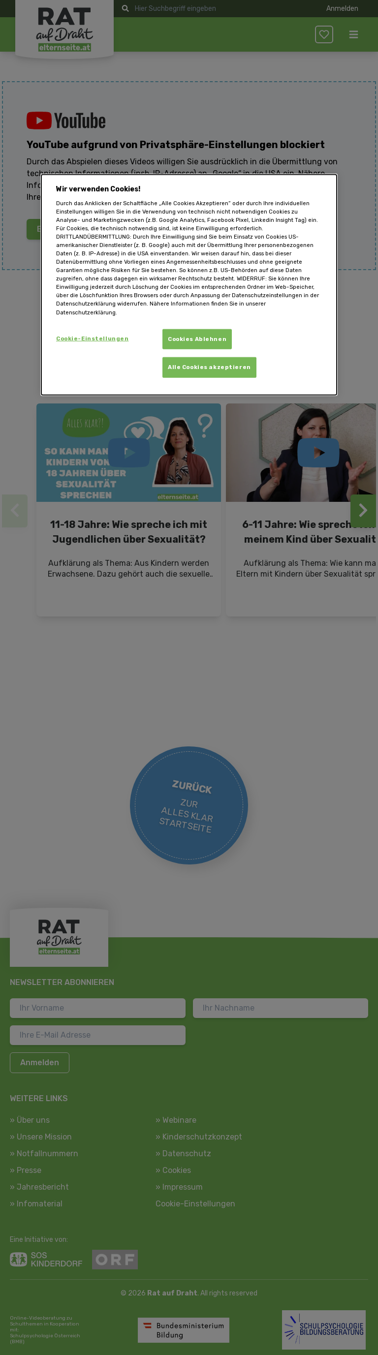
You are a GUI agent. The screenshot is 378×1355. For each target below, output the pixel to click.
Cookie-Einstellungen (92, 338)
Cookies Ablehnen (197, 338)
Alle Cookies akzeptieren (209, 367)
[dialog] (189, 285)
